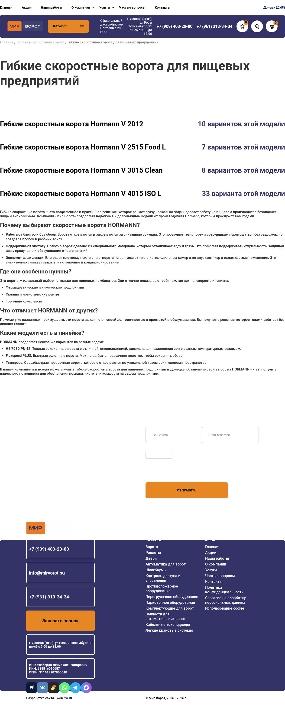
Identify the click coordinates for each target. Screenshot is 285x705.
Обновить (154, 449)
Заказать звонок (60, 621)
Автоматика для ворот (166, 564)
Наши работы (51, 7)
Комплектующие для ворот (170, 608)
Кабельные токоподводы (168, 624)
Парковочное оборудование (170, 602)
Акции (27, 7)
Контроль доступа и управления (163, 578)
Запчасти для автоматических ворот (166, 616)
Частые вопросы (132, 7)
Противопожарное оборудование (162, 588)
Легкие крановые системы (169, 630)
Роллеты (153, 552)
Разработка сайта (40, 698)
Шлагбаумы (156, 570)
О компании (80, 7)
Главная (6, 7)
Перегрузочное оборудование (172, 597)
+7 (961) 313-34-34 (49, 597)
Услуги (104, 7)
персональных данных (163, 473)
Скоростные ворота (47, 42)
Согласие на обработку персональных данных (225, 600)
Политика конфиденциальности (224, 589)
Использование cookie (224, 608)
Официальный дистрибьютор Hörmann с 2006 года (112, 26)
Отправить (186, 490)
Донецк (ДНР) (274, 7)
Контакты (162, 7)
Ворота (22, 42)
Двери (151, 558)
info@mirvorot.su (47, 573)
